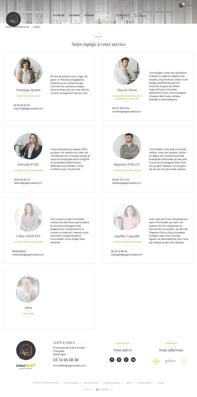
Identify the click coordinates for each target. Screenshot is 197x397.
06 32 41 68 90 (119, 251)
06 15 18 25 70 (22, 179)
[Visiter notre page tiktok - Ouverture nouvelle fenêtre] (126, 359)
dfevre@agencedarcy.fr (28, 183)
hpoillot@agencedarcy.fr (126, 183)
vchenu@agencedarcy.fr (126, 111)
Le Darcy (140, 15)
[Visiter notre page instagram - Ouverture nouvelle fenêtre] (119, 359)
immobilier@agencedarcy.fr (69, 365)
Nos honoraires (71, 383)
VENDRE (89, 15)
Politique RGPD (144, 383)
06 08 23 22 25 (21, 105)
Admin (129, 383)
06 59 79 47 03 (120, 179)
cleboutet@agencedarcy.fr (28, 254)
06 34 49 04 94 (121, 108)
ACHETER (58, 15)
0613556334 (19, 251)
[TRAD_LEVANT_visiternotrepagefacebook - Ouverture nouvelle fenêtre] (112, 359)
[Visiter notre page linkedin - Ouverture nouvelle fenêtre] (133, 359)
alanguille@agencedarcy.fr (127, 254)
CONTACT (122, 15)
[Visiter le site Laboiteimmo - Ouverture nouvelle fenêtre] (104, 389)
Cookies (160, 383)
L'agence (105, 15)
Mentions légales (112, 383)
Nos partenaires (91, 383)
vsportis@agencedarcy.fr (28, 108)
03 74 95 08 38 (66, 360)
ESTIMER (74, 15)
